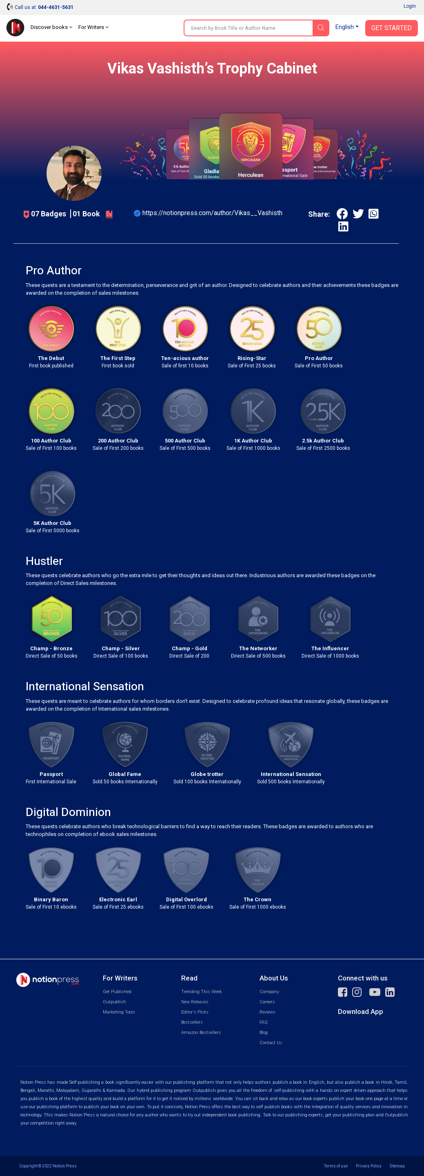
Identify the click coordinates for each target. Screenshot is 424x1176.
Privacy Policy (369, 1166)
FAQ (264, 1022)
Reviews (267, 1012)
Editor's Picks (195, 1012)
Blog (264, 1032)
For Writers (93, 27)
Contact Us (271, 1042)
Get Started (391, 28)
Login (410, 6)
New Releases (195, 1002)
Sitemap (397, 1166)
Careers (267, 1002)
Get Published (117, 991)
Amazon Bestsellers (201, 1032)
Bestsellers (192, 1022)
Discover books (51, 27)
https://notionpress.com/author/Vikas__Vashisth (212, 213)
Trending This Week (201, 991)
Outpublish (114, 1002)
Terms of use (336, 1166)
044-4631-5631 (55, 7)
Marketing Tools (119, 1012)
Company (269, 991)
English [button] (344, 27)
